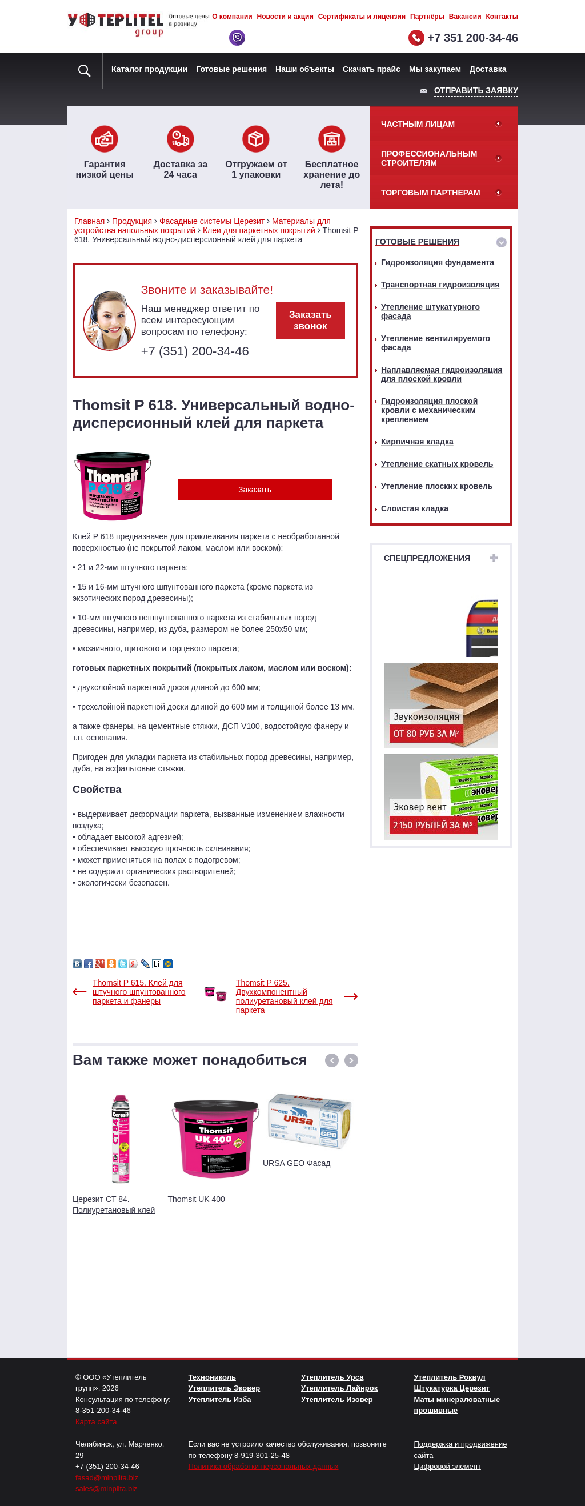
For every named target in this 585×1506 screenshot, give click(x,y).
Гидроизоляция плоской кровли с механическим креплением (429, 410)
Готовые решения (231, 69)
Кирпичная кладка (417, 441)
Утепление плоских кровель (436, 486)
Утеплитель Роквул (450, 1377)
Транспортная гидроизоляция (440, 284)
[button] (332, 1060)
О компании (232, 17)
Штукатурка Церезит (452, 1388)
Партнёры (427, 17)
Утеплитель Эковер (225, 1388)
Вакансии (465, 17)
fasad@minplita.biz (106, 1477)
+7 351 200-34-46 (473, 37)
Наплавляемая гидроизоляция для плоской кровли (441, 374)
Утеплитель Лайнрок (339, 1388)
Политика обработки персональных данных (264, 1466)
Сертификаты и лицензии (362, 17)
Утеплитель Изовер (337, 1399)
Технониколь (212, 1377)
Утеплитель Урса (332, 1377)
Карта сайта (96, 1421)
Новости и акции (285, 17)
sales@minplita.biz (106, 1488)
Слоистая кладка (414, 508)
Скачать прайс (371, 69)
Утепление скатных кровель (437, 463)
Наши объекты (304, 69)
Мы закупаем (435, 69)
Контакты (502, 17)
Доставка (488, 69)
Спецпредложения (427, 558)
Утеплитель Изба (220, 1399)
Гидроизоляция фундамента (437, 262)
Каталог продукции (149, 69)
